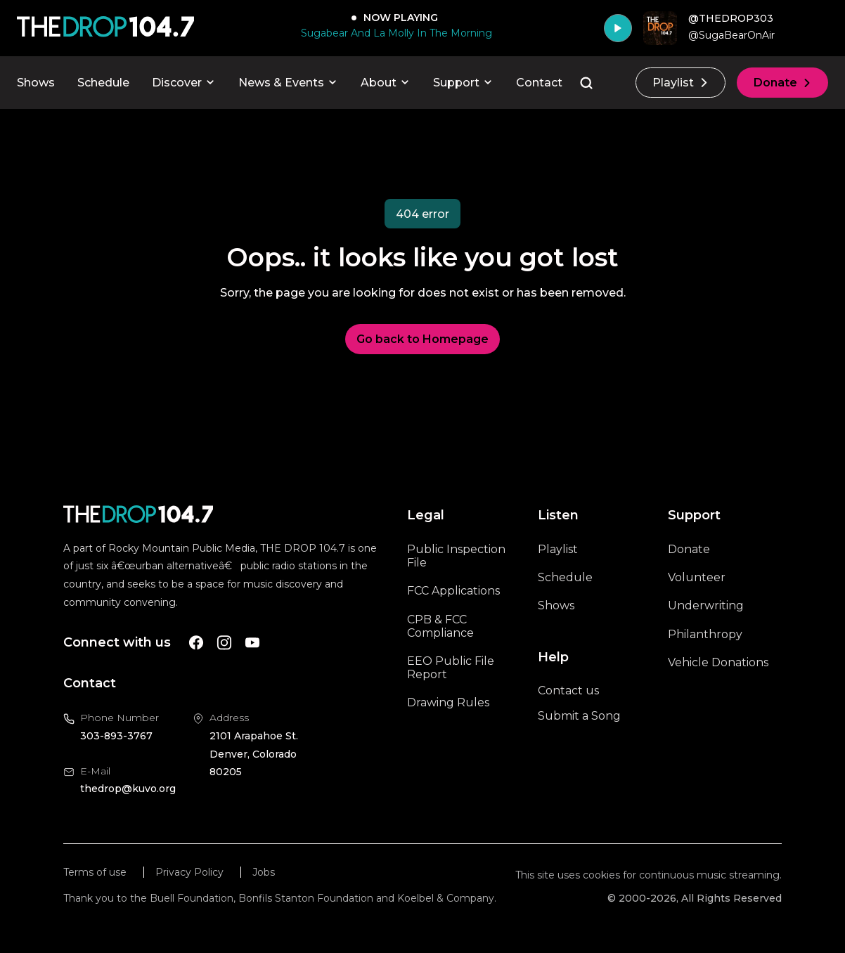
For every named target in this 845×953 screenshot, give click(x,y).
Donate (782, 82)
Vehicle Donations (718, 662)
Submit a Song (579, 715)
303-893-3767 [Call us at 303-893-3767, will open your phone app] (116, 736)
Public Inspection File (456, 556)
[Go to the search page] (586, 83)
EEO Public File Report (450, 667)
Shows (36, 82)
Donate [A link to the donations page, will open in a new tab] (689, 549)
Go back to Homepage (422, 339)
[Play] (618, 28)
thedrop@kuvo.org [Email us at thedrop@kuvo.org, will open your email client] (128, 788)
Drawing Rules (448, 702)
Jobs (263, 873)
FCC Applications (453, 590)
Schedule (103, 82)
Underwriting (706, 605)
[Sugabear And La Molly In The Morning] (393, 33)
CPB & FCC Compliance (440, 626)
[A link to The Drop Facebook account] (196, 642)
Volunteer (696, 577)
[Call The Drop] (105, 28)
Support (463, 82)
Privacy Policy (189, 873)
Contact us (568, 690)
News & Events (288, 82)
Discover (184, 82)
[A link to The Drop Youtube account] (252, 642)
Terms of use (95, 873)
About (386, 82)
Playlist (680, 82)
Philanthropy (705, 634)
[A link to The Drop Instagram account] (224, 642)
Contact (539, 82)
